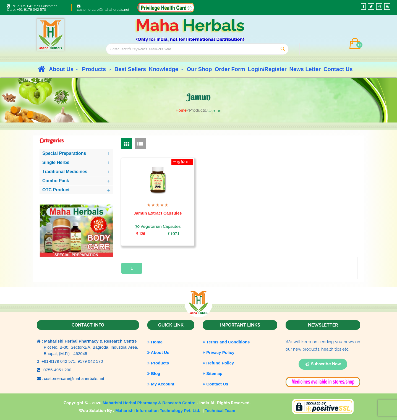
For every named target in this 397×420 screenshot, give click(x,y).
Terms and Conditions (226, 342)
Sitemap (213, 373)
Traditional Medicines (64, 171)
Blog (153, 373)
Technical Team (220, 410)
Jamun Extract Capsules (158, 213)
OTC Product (56, 189)
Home (181, 110)
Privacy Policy (218, 352)
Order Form (230, 69)
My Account (160, 384)
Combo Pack (55, 180)
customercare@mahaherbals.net (103, 8)
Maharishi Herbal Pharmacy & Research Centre (149, 402)
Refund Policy (218, 363)
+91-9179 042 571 (24, 6)
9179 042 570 (90, 361)
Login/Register (267, 69)
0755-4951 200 (57, 369)
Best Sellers (130, 69)
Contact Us (338, 69)
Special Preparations (64, 153)
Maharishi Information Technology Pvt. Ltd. (158, 410)
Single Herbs (55, 162)
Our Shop (199, 69)
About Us (64, 69)
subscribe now (323, 364)
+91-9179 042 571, (59, 361)
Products (96, 69)
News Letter (305, 69)
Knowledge (166, 69)
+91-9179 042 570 (31, 9)
